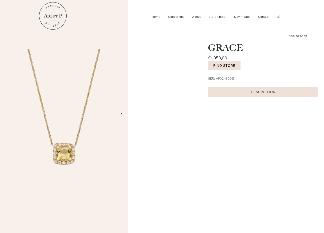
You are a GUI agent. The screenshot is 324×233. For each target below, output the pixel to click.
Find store (224, 65)
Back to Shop (298, 36)
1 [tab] (121, 113)
